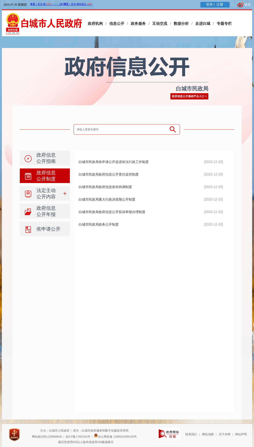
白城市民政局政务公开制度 (99, 224)
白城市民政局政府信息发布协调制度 (105, 187)
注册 (220, 4)
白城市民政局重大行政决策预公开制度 (107, 199)
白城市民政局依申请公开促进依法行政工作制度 (114, 162)
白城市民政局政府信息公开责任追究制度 (109, 174)
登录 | (210, 4)
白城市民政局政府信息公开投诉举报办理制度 (112, 212)
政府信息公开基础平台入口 (188, 96)
